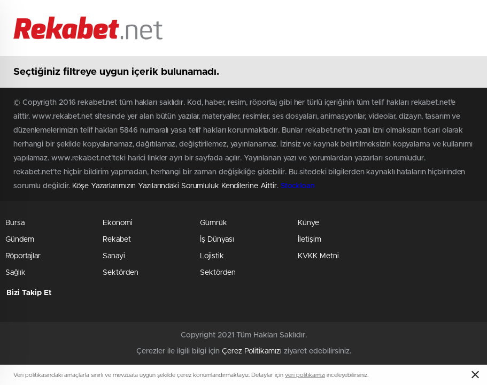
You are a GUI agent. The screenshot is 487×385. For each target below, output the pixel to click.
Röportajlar (23, 256)
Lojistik (212, 256)
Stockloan (298, 186)
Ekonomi (118, 223)
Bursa (15, 223)
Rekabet (117, 239)
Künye (308, 223)
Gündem (19, 239)
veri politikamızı (305, 375)
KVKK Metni (318, 256)
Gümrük (213, 223)
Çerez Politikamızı (252, 351)
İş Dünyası (217, 239)
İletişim (309, 239)
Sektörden (120, 272)
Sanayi (114, 256)
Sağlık (15, 272)
